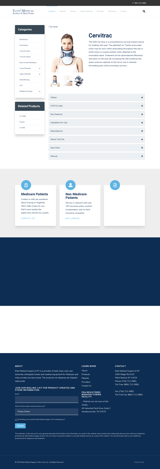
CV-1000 (23, 116)
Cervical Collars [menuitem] (25, 51)
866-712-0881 (139, 3)
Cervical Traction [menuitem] (25, 57)
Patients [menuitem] (62, 11)
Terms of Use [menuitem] (139, 462)
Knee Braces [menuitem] (24, 45)
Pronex (22, 122)
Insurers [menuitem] (73, 11)
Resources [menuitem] (112, 11)
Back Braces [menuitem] (24, 39)
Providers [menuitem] (100, 11)
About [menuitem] (84, 370)
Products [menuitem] (51, 11)
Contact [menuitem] (123, 11)
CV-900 (22, 128)
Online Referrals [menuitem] (86, 11)
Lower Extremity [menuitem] (25, 68)
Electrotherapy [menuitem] (25, 80)
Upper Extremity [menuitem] (25, 74)
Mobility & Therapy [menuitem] (26, 91)
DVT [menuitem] (21, 85)
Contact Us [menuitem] (86, 385)
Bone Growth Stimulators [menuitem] (28, 63)
